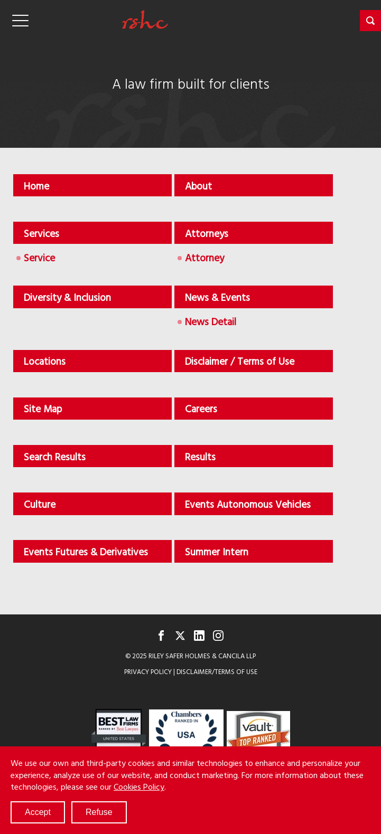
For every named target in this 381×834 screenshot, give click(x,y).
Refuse (99, 812)
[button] (370, 20)
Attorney (204, 257)
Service (39, 257)
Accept (38, 812)
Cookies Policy (139, 786)
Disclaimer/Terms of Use (216, 672)
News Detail (210, 321)
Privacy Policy (148, 672)
